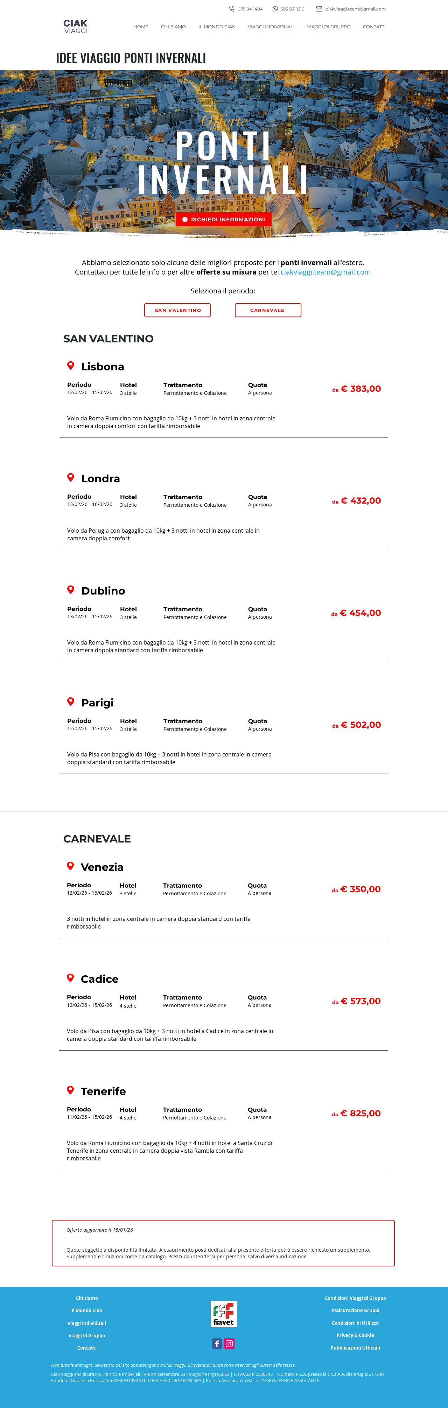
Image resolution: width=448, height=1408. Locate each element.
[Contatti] (86, 1348)
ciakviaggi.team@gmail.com (356, 9)
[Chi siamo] (86, 1298)
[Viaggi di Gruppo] (86, 1336)
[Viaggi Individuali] (86, 1323)
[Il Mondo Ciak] (86, 1310)
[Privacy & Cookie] (355, 1335)
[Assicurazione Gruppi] (355, 1310)
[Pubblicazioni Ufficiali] (355, 1348)
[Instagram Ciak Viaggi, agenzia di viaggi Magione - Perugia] (229, 1343)
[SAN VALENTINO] (177, 310)
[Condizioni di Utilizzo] (355, 1323)
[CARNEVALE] (268, 310)
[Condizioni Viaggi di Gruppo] (355, 1298)
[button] (224, 219)
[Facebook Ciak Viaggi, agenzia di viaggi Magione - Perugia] (217, 1343)
